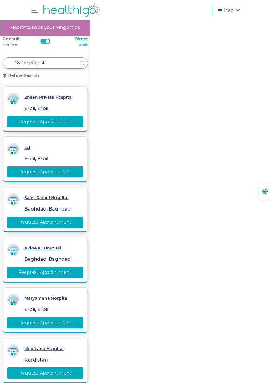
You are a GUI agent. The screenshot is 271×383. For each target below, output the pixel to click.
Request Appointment (45, 121)
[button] (229, 10)
